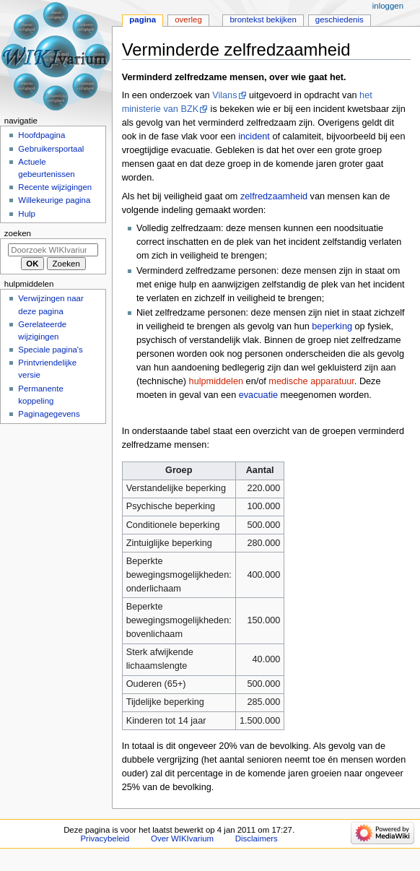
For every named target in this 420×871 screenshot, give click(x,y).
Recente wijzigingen (55, 187)
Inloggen (387, 5)
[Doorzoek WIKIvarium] (53, 249)
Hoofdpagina (41, 135)
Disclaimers (256, 838)
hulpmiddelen (216, 381)
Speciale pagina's (50, 349)
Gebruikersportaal (51, 148)
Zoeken (17, 233)
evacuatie (258, 395)
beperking (332, 326)
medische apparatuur (311, 381)
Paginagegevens (48, 414)
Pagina (142, 19)
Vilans (224, 95)
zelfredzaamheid (273, 196)
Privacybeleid (104, 838)
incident (254, 136)
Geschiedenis (339, 19)
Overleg (188, 19)
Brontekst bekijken (262, 19)
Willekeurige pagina (54, 200)
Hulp (26, 213)
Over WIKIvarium (182, 838)
